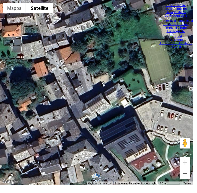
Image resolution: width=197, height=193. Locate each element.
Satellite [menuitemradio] (40, 8)
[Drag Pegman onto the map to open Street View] (185, 143)
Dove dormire (176, 5)
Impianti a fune (176, 26)
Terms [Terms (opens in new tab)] (187, 183)
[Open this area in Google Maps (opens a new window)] (10, 181)
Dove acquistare (176, 15)
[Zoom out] (185, 173)
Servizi (176, 43)
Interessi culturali (176, 22)
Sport (176, 33)
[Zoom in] (185, 162)
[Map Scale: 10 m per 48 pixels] (170, 183)
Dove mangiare (176, 8)
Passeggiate (176, 29)
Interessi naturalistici (176, 19)
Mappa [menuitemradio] (14, 8)
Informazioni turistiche (176, 40)
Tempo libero (176, 12)
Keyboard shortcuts (100, 183)
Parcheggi (176, 36)
